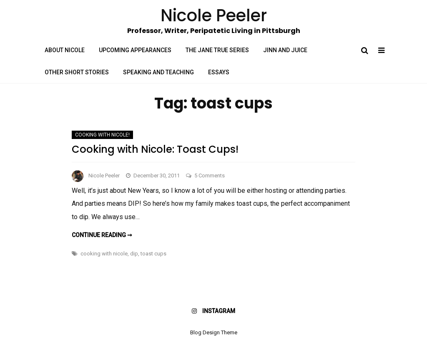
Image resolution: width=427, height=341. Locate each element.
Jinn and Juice (285, 50)
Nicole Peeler (104, 175)
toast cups (153, 253)
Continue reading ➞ (102, 235)
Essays (218, 72)
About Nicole (65, 50)
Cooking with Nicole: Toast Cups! (155, 149)
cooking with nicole (104, 253)
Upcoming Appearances (135, 50)
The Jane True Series (217, 50)
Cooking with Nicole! (102, 135)
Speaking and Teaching (158, 72)
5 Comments (209, 175)
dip (134, 253)
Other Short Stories (77, 72)
